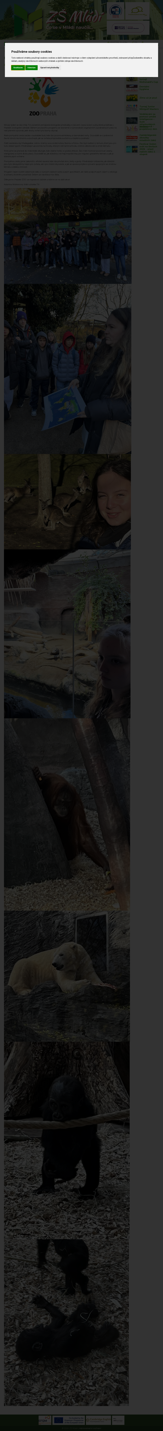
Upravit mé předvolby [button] (49, 67)
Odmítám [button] (31, 67)
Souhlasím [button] (18, 67)
